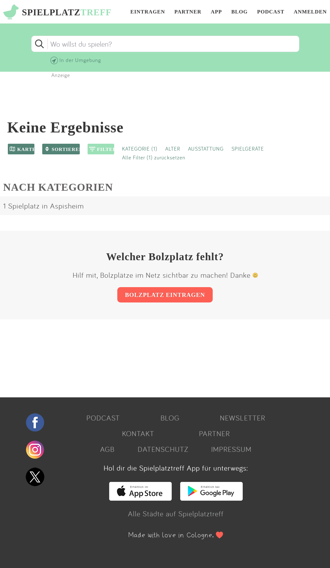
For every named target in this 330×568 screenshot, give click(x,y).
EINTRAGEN (147, 12)
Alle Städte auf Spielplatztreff (176, 513)
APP (216, 12)
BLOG (239, 12)
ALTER (172, 148)
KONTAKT (138, 433)
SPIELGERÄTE (247, 148)
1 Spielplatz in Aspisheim (43, 205)
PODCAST (270, 12)
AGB (107, 449)
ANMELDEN (310, 12)
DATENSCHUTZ (163, 449)
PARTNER (188, 12)
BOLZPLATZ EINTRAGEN (165, 295)
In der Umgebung (80, 60)
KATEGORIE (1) (139, 148)
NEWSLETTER (242, 417)
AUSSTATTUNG (206, 148)
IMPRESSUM (231, 449)
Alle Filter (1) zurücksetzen (153, 157)
